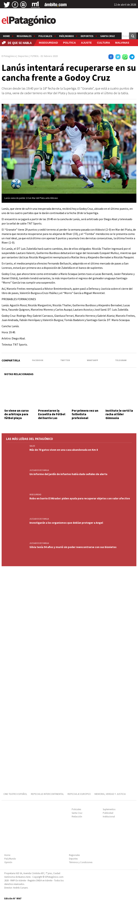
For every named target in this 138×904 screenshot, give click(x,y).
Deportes (87, 36)
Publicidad (108, 812)
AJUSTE (86, 42)
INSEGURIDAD (48, 42)
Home (6, 36)
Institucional (109, 816)
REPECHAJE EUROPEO (79, 794)
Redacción (77, 816)
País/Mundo (66, 36)
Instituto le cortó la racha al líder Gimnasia (119, 414)
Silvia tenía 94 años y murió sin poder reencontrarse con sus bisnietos (72, 547)
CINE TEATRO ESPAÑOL (15, 794)
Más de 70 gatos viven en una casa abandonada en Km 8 (63, 449)
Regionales (24, 36)
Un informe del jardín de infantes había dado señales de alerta (68, 474)
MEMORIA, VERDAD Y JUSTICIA (110, 794)
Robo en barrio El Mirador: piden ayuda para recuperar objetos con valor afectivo (79, 498)
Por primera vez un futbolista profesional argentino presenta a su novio (86, 418)
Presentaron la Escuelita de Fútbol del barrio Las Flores (51, 416)
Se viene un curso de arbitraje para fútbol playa (16, 414)
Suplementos (109, 809)
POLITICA (69, 42)
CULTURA (103, 42)
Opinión (8, 862)
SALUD (32, 446)
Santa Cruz (107, 36)
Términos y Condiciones (80, 862)
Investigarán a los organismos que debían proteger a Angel (66, 522)
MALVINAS (122, 42)
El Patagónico (9, 56)
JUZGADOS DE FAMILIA (39, 470)
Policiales (45, 36)
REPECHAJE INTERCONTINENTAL (47, 794)
